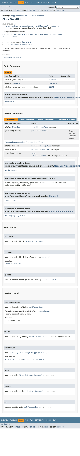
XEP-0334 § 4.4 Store (11, 57)
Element (6, 34)
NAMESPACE (9, 102)
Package (13, 3)
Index (48, 3)
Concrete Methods (66, 120)
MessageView (42, 127)
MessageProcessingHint (21, 44)
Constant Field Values (14, 264)
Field (18, 10)
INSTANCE (53, 83)
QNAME (51, 87)
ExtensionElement (19, 34)
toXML (33, 153)
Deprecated (40, 3)
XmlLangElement (9, 37)
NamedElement (57, 34)
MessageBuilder (42, 149)
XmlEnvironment (39, 156)
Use (26, 3)
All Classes (5, 7)
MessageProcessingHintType (18, 142)
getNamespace (11, 170)
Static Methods (27, 120)
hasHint (35, 146)
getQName (22, 216)
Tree (31, 3)
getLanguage (10, 216)
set (32, 149)
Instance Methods (45, 120)
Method (32, 10)
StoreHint (26, 42)
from (33, 127)
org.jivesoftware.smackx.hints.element (27, 16)
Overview (4, 3)
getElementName (38, 131)
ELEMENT (52, 80)
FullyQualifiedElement (38, 34)
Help (54, 3)
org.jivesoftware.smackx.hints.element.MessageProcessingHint (32, 26)
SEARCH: (51, 7)
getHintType (37, 142)
